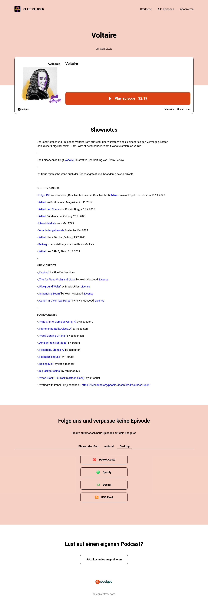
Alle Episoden (166, 9)
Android (109, 446)
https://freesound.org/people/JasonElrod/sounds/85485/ (116, 384)
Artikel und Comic (49, 209)
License (103, 279)
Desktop (124, 446)
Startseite (146, 9)
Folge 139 (44, 195)
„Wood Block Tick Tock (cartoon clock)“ (61, 377)
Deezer (107, 484)
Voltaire (69, 160)
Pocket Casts (107, 459)
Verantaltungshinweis (51, 230)
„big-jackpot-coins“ (49, 370)
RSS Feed (107, 497)
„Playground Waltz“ (49, 286)
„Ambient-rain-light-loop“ (52, 342)
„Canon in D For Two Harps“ (54, 300)
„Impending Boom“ (49, 293)
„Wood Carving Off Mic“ (52, 335)
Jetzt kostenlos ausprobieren (104, 559)
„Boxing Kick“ (46, 363)
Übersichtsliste (47, 223)
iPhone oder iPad (88, 446)
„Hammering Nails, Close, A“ (55, 328)
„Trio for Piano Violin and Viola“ (56, 279)
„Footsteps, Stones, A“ (51, 349)
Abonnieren (187, 9)
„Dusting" (43, 272)
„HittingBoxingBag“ (49, 356)
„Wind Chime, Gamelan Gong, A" (57, 321)
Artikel (114, 195)
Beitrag (42, 244)
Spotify (107, 472)
